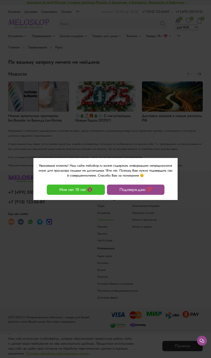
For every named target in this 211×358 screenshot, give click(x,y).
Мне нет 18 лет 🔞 (75, 190)
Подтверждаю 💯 (136, 190)
